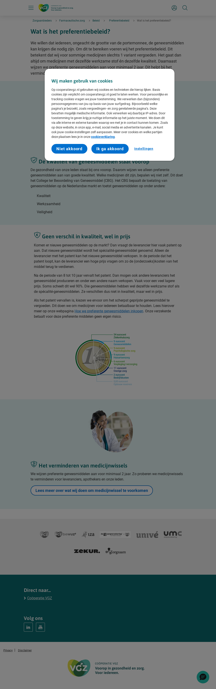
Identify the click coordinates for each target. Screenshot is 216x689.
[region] (109, 115)
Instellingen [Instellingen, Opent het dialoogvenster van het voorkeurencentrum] (143, 148)
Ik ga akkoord (110, 148)
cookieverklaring (103, 137)
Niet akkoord (69, 148)
